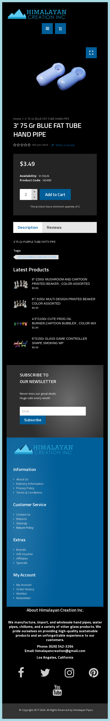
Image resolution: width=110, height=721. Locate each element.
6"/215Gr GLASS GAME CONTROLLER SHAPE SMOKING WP (59, 341)
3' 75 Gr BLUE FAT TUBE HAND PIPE (47, 119)
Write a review (63, 145)
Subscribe (32, 420)
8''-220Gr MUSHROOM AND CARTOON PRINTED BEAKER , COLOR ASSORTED (61, 281)
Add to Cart (55, 194)
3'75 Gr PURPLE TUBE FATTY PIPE (37, 257)
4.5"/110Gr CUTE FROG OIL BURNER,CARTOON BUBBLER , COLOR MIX (64, 321)
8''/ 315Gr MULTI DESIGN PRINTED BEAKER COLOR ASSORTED (63, 301)
